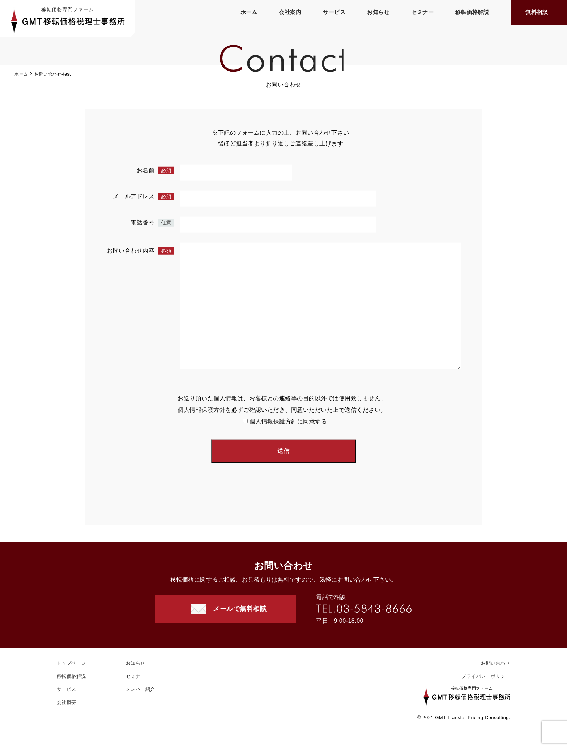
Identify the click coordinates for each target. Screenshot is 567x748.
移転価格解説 (472, 12)
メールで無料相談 (240, 608)
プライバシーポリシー (485, 676)
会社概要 (66, 702)
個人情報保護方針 (201, 411)
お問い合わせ (495, 663)
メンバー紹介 (140, 689)
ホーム (248, 12)
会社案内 (290, 12)
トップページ (71, 663)
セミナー (422, 12)
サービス (334, 12)
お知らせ (378, 12)
